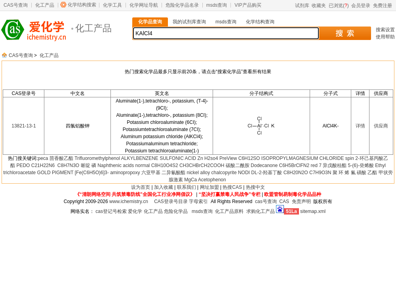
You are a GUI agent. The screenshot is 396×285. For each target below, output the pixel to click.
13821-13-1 (23, 126)
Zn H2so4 (208, 158)
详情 (360, 126)
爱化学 (135, 211)
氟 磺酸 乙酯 (364, 172)
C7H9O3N (320, 172)
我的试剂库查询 (189, 22)
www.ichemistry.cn (128, 201)
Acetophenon (212, 179)
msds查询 (216, 5)
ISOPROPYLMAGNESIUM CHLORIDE (302, 158)
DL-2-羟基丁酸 (266, 172)
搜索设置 (385, 29)
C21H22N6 (43, 165)
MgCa (190, 179)
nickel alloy (198, 172)
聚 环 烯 (341, 172)
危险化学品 (176, 211)
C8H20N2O (296, 172)
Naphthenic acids (115, 165)
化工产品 (44, 5)
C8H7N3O (67, 165)
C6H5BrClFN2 (294, 165)
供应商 (381, 126)
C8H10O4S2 (164, 165)
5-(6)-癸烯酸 (361, 165)
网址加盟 (209, 187)
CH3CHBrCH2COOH (201, 165)
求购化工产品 (260, 211)
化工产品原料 (229, 211)
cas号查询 (266, 201)
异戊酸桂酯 (334, 165)
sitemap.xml (313, 211)
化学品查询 (150, 22)
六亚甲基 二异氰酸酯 (163, 172)
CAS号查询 (16, 5)
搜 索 (344, 33)
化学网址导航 (143, 5)
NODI (244, 172)
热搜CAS (232, 187)
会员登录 (360, 5)
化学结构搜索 (82, 5)
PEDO (23, 165)
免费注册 (382, 5)
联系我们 (186, 187)
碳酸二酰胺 (237, 165)
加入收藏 (163, 187)
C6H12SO (249, 158)
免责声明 (301, 201)
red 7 (316, 165)
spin (349, 158)
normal (142, 165)
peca (43, 158)
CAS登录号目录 (171, 201)
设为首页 (140, 187)
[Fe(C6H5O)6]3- (92, 172)
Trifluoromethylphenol (97, 158)
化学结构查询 (260, 22)
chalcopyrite (224, 172)
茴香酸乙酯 (61, 158)
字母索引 (198, 201)
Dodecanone (264, 165)
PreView (228, 158)
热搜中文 (255, 187)
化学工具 (112, 5)
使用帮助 (385, 37)
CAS (284, 201)
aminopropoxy (125, 172)
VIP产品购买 (247, 5)
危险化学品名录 (182, 5)
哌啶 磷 (88, 165)
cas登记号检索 (111, 211)
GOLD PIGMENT (55, 172)
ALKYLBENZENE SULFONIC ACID (158, 158)
